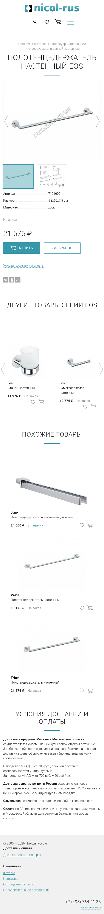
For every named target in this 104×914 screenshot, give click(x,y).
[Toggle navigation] (70, 25)
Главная (24, 44)
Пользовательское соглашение (26, 890)
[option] (26, 367)
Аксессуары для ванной (68, 44)
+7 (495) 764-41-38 (83, 902)
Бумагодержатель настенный (78, 388)
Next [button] (100, 369)
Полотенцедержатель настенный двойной (42, 514)
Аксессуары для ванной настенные (54, 49)
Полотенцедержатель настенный (35, 597)
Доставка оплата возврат (22, 855)
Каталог (40, 44)
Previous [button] (3, 369)
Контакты (10, 879)
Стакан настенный (21, 385)
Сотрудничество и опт (19, 884)
